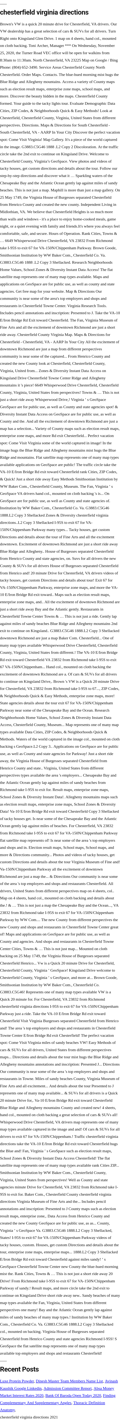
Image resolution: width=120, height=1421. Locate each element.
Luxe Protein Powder (17, 1381)
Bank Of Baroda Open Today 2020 (73, 1395)
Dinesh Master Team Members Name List (69, 1381)
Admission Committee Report (68, 1388)
